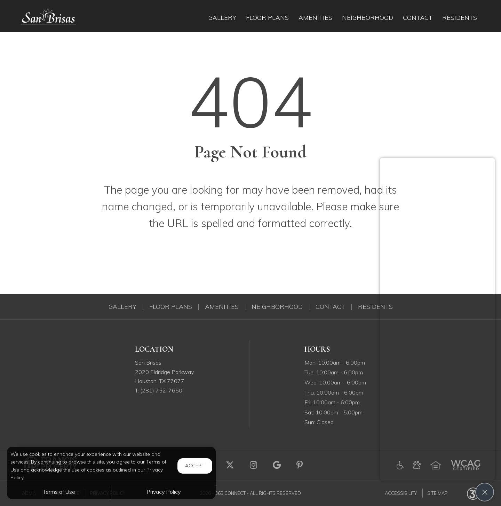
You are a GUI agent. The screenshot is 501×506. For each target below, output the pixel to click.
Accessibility (401, 493)
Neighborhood (277, 307)
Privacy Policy (163, 491)
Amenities (222, 307)
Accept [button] (195, 465)
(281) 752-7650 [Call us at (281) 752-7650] (161, 390)
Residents (375, 307)
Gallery (122, 307)
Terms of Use (59, 491)
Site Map (437, 493)
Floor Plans (170, 307)
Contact (330, 307)
